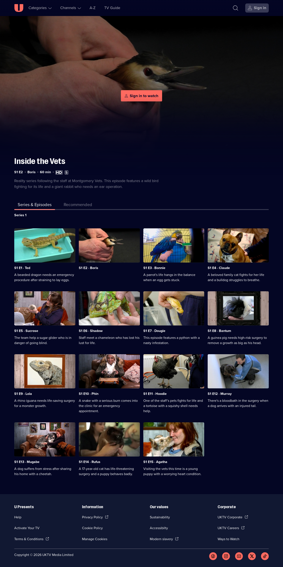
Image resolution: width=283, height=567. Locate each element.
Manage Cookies (94, 539)
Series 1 (20, 215)
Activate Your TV (27, 527)
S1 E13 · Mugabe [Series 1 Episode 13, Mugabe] (27, 461)
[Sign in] (257, 8)
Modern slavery (161, 539)
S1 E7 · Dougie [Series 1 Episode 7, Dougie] (154, 330)
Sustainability (160, 517)
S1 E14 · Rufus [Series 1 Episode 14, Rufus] (89, 461)
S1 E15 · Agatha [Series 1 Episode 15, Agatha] (155, 461)
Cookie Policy (92, 527)
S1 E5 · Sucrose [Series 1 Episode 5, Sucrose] (26, 330)
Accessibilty (159, 527)
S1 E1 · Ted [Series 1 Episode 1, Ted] (22, 267)
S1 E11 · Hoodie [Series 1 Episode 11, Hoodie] (155, 393)
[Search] (235, 8)
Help (17, 517)
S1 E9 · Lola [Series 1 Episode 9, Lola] (23, 393)
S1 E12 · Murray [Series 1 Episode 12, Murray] (220, 393)
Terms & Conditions (28, 539)
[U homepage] (18, 8)
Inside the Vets (39, 161)
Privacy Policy (92, 517)
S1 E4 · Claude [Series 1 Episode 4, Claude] (219, 267)
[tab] (78, 205)
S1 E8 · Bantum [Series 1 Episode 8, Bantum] (219, 330)
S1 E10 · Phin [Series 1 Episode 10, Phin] (88, 393)
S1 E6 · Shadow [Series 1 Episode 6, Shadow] (91, 330)
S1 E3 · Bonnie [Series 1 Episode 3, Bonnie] (154, 267)
